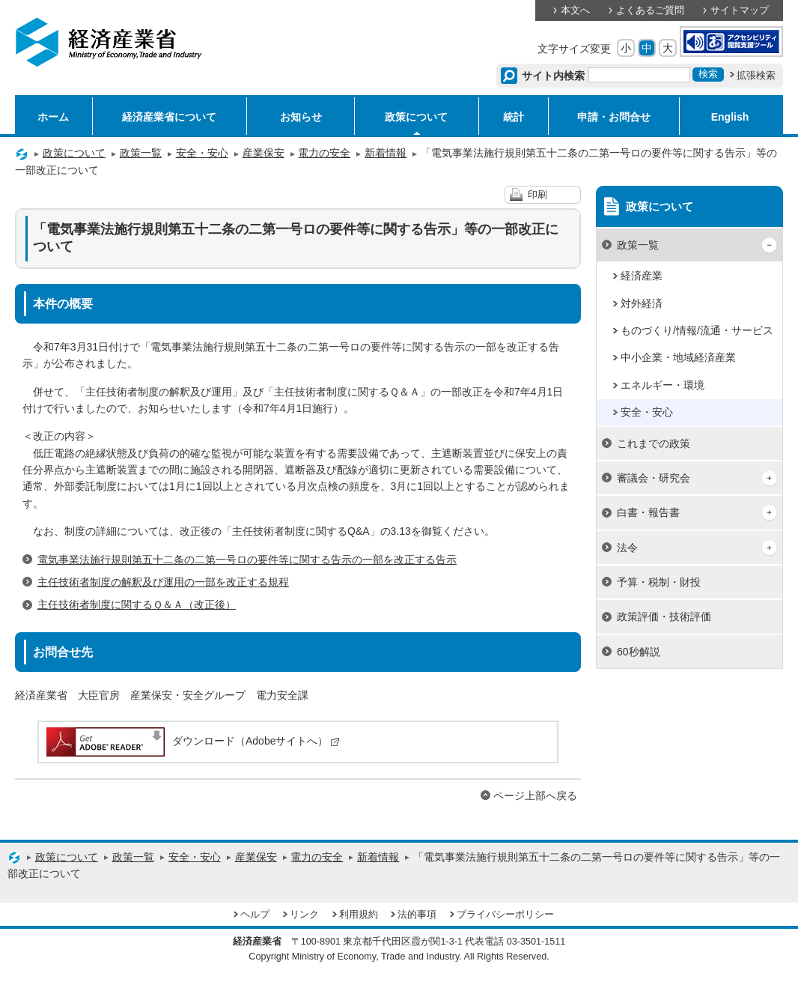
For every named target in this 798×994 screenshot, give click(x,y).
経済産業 (642, 276)
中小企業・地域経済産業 (678, 357)
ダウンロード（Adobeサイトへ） (192, 741)
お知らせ (301, 117)
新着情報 (385, 153)
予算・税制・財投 (659, 582)
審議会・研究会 (653, 478)
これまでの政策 (653, 443)
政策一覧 (141, 153)
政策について (416, 117)
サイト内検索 (553, 76)
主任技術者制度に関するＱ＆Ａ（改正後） (136, 604)
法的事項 (417, 914)
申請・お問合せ (614, 117)
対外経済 (642, 303)
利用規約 (358, 914)
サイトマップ (739, 10)
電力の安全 (324, 153)
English (730, 117)
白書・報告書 (648, 512)
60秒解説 (638, 652)
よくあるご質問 (650, 10)
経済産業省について (169, 117)
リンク (304, 914)
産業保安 (263, 153)
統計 (513, 117)
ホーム (53, 117)
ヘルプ (254, 914)
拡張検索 (756, 75)
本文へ (575, 10)
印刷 (537, 195)
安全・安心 (202, 153)
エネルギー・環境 (662, 385)
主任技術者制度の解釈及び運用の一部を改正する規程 (163, 582)
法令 (627, 548)
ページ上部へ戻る (535, 795)
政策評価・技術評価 (664, 616)
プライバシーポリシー (505, 914)
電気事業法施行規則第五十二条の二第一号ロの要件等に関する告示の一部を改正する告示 (247, 560)
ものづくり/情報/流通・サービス (697, 330)
